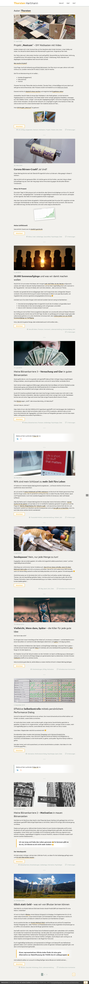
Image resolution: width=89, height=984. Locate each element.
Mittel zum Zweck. (62, 87)
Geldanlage (39, 236)
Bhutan (23, 967)
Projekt (48, 130)
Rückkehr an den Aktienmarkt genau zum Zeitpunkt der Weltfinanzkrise (44, 386)
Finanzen (40, 329)
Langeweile (28, 130)
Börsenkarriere (32, 422)
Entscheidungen (37, 669)
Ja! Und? (30, 169)
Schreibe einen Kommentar (67, 588)
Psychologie (54, 236)
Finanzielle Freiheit (36, 517)
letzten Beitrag (32, 485)
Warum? (61, 3)
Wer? (74, 3)
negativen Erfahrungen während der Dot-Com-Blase (41, 385)
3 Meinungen (71, 865)
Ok (85, 982)
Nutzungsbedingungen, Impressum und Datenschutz (64, 982)
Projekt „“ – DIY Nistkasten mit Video (37, 45)
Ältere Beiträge (73, 974)
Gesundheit (47, 236)
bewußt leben (33, 329)
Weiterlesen (22, 126)
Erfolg (23, 130)
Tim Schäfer (36, 832)
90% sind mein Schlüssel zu (39, 481)
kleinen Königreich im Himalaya (44, 914)
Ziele (60, 130)
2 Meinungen (71, 332)
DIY (19, 130)
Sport (45, 588)
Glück (40, 967)
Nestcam (35, 130)
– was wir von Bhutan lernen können (41, 904)
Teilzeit (53, 130)
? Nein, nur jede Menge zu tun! (36, 556)
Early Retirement (42, 67)
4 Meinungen (71, 236)
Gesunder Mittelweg (32, 967)
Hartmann (26, 3)
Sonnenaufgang (67, 329)
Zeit (57, 130)
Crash (34, 236)
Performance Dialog (41, 754)
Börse (30, 236)
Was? (68, 3)
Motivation (50, 669)
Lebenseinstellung (56, 329)
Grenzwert (47, 329)
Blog (41, 588)
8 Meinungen (71, 130)
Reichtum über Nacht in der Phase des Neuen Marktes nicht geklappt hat (45, 820)
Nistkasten (42, 130)
